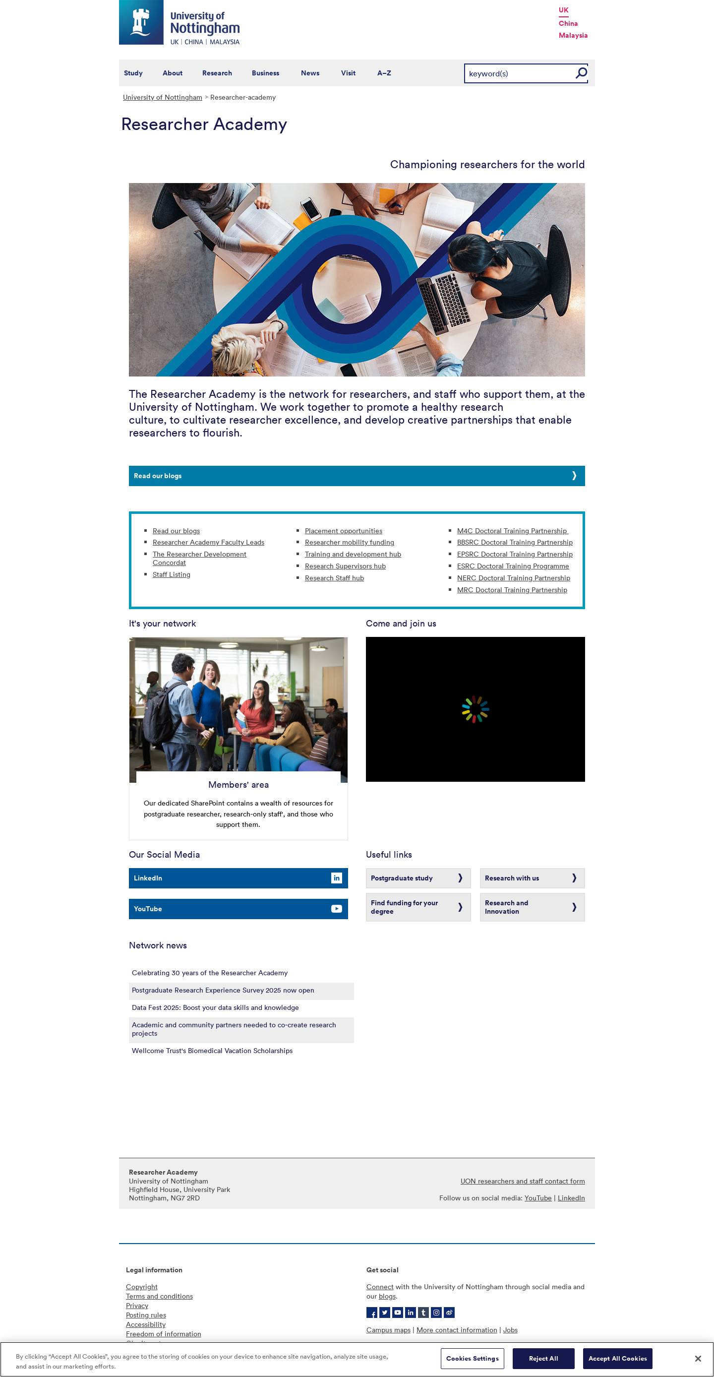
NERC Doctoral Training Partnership (513, 577)
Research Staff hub (334, 577)
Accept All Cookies (618, 1358)
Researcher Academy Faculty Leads (208, 542)
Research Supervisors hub (345, 565)
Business (265, 73)
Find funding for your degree (404, 907)
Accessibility (146, 1324)
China (568, 23)
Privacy (137, 1305)
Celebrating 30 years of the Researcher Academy (210, 972)
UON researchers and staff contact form (523, 1181)
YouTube (148, 909)
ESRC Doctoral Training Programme (513, 565)
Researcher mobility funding (349, 542)
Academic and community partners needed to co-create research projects (234, 1028)
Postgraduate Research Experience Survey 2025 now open (223, 990)
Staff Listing (171, 574)
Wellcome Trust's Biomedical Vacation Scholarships (212, 1050)
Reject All (543, 1358)
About (172, 73)
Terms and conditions (159, 1296)
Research (217, 73)
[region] (357, 1359)
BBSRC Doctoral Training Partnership (515, 542)
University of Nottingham (162, 97)
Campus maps (388, 1329)
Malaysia (573, 35)
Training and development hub (353, 554)
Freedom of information (163, 1333)
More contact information (456, 1329)
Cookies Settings (472, 1358)
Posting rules (146, 1314)
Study (133, 73)
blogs (387, 1296)
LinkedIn (148, 878)
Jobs (510, 1329)
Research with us (512, 878)
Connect (380, 1286)
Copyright (142, 1286)
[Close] (698, 1359)
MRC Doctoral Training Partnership (512, 589)
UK (564, 10)
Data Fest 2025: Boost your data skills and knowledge (215, 1007)
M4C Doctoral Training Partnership (513, 530)
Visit (348, 73)
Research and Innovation (507, 907)
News (310, 73)
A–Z (384, 73)
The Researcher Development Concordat (199, 558)
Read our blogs (157, 476)
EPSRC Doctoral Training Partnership (515, 554)
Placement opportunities (343, 530)
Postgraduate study (402, 878)
